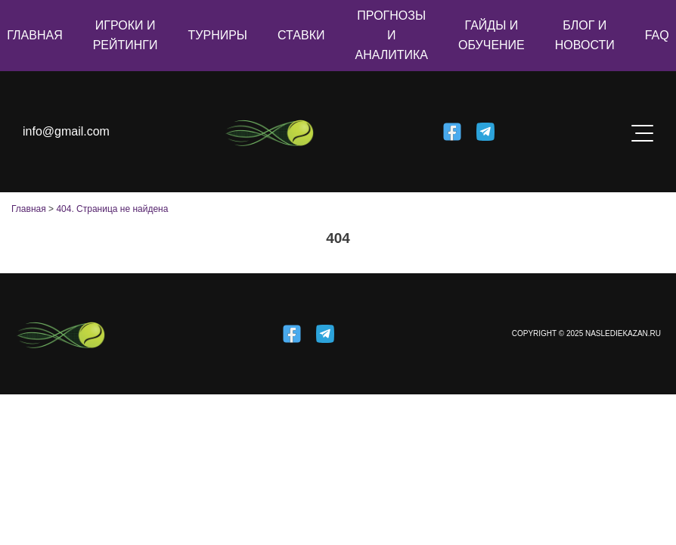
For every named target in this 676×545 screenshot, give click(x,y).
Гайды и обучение (491, 35)
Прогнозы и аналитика (391, 35)
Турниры (218, 35)
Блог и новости (585, 35)
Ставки (301, 35)
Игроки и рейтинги (125, 35)
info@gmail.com (66, 131)
